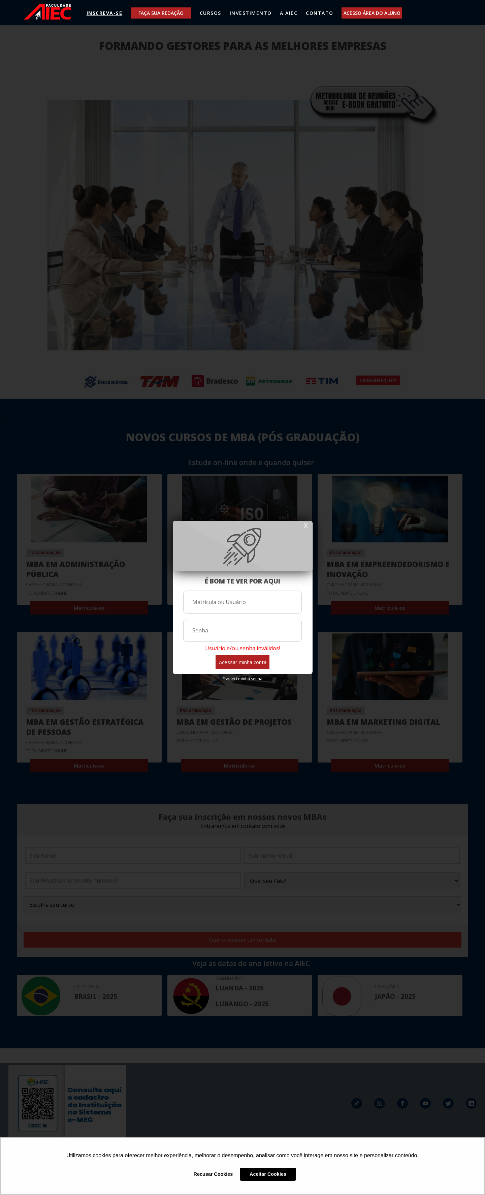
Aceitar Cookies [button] (268, 1174)
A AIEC (288, 13)
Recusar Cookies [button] (213, 1174)
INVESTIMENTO (251, 13)
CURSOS (210, 13)
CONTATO (319, 13)
